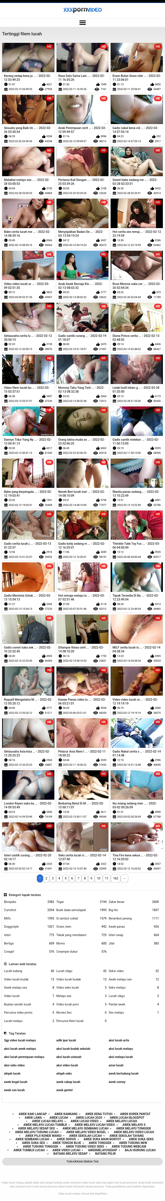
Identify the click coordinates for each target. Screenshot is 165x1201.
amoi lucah (116, 1065)
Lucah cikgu (81, 971)
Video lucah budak (29, 979)
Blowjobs (29, 902)
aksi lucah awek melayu (20, 1048)
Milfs (29, 918)
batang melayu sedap (70, 1153)
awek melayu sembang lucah (85, 1128)
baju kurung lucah (140, 1150)
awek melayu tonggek (133, 1128)
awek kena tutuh (99, 1113)
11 (106, 878)
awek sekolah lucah (85, 1135)
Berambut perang (134, 918)
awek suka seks (141, 1139)
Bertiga (29, 943)
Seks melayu (134, 987)
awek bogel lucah (15, 1082)
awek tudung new (133, 1143)
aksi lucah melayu (121, 1048)
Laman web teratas (23, 964)
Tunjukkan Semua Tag (82, 1161)
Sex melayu (134, 1012)
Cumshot (29, 910)
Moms (81, 943)
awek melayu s (133, 1124)
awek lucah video (85, 1121)
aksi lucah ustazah (68, 1057)
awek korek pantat (135, 1113)
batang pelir (105, 1153)
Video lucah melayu (69, 1193)
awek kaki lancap (33, 1113)
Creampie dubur (81, 952)
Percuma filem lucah (81, 1021)
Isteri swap (134, 935)
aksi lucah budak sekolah (73, 1048)
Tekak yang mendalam (81, 935)
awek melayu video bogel (86, 1132)
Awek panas (134, 927)
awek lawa (33, 1117)
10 (98, 878)
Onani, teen (81, 927)
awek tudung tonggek (40, 1146)
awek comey (117, 1082)
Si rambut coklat (81, 918)
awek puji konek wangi (43, 1135)
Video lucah (29, 996)
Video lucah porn (81, 1004)
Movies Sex (81, 1012)
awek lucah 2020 (89, 1117)
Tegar (81, 902)
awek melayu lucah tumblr (45, 1124)
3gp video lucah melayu (20, 1040)
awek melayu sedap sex (36, 1128)
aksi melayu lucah (121, 1057)
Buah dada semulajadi (81, 910)
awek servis (66, 1139)
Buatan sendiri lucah (29, 1004)
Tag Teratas (17, 1033)
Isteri (29, 935)
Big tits (134, 910)
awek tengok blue (67, 1143)
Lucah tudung (29, 971)
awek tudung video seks (85, 1146)
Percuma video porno (29, 1012)
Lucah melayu (29, 1021)
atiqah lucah (12, 1073)
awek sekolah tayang (127, 1135)
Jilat (134, 943)
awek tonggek (100, 1143)
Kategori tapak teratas (25, 895)
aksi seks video (14, 1065)
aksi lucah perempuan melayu (24, 1057)
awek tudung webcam (129, 1146)
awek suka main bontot (102, 1139)
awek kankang (66, 1113)
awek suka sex (33, 1143)
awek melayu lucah (121, 1121)
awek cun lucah (14, 1090)
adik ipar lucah (66, 1040)
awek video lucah (66, 1150)
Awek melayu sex (134, 979)
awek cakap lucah (68, 1082)
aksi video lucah (67, 1065)
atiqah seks (64, 1073)
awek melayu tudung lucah (36, 1132)
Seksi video (134, 971)
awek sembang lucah (32, 1139)
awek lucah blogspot (127, 1117)
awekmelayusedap (102, 1150)
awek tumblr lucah (29, 1150)
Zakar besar (134, 902)
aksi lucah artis (119, 1040)
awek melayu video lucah (134, 1132)
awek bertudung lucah (124, 1073)
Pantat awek (134, 1004)
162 (115, 878)
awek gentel (64, 1090)
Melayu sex (81, 996)
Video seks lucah (81, 987)
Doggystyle (29, 927)
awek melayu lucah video (95, 1124)
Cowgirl (29, 952)
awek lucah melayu (47, 1121)
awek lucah (59, 1117)
